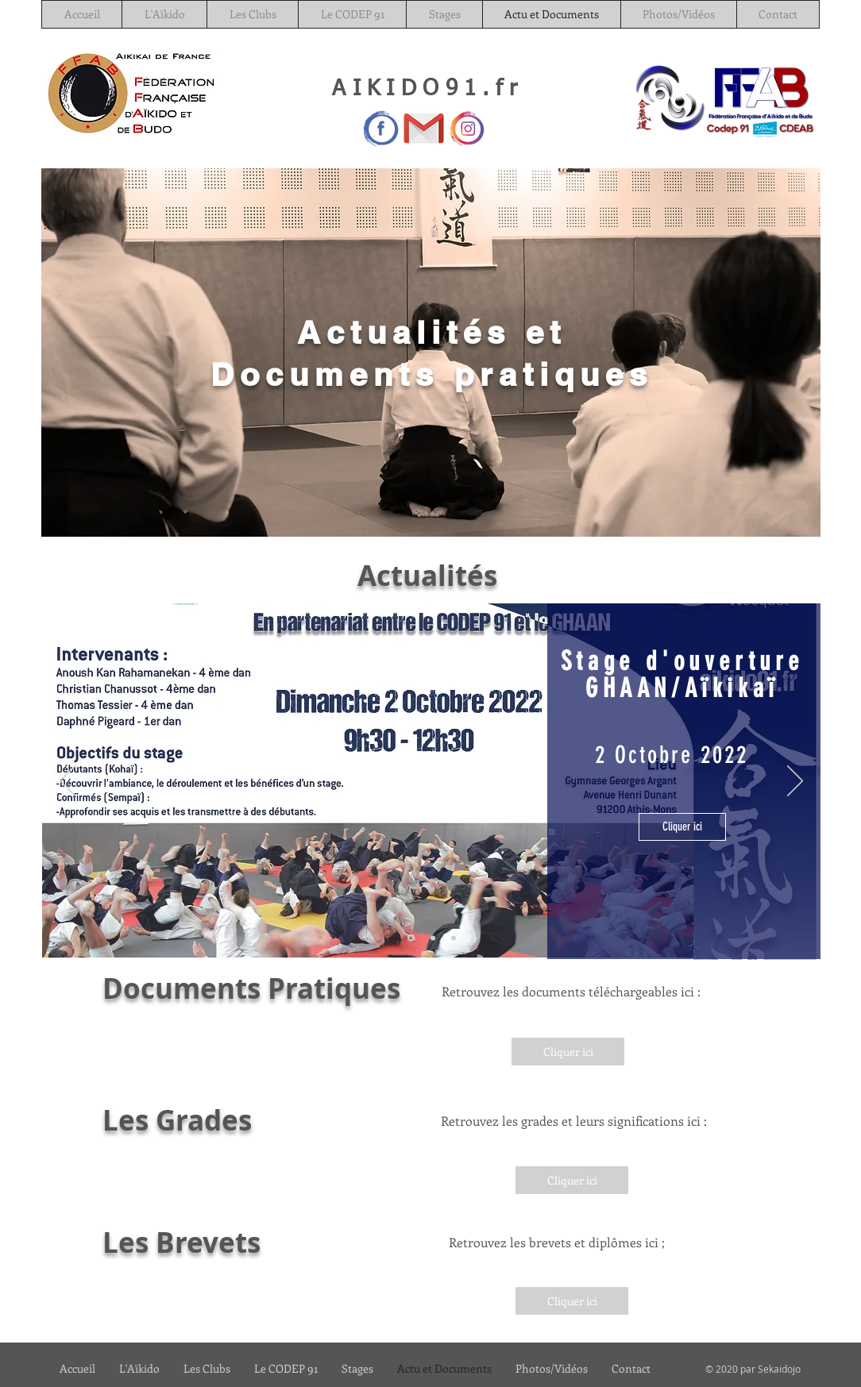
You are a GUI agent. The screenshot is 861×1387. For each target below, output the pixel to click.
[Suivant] (795, 782)
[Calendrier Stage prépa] (432, 937)
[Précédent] (67, 782)
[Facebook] (381, 128)
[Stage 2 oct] (411, 938)
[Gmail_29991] (424, 128)
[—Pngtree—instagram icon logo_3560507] (467, 128)
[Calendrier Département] (453, 937)
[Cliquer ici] (682, 827)
